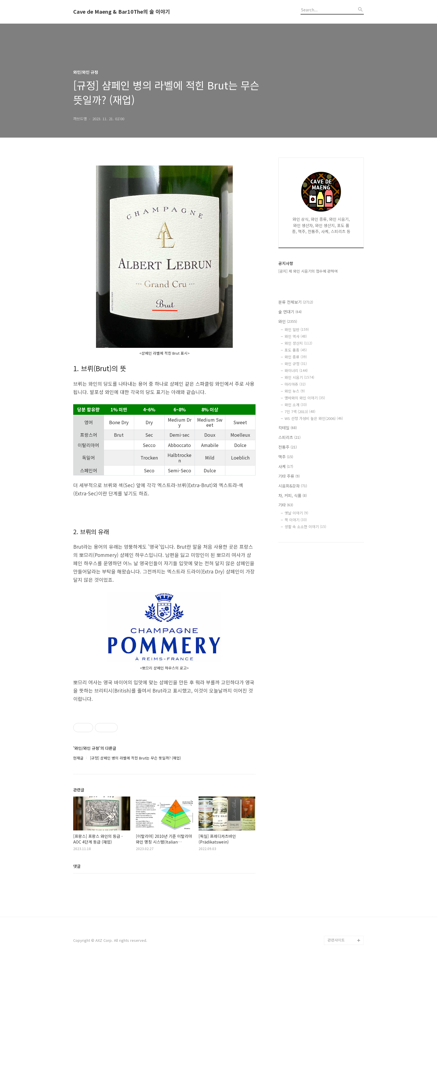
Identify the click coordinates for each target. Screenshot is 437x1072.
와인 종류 (296, 357)
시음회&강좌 (292, 486)
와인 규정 (296, 363)
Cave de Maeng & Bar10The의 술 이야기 (121, 12)
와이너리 (296, 370)
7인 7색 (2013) (300, 411)
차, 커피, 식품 (292, 495)
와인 (287, 321)
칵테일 (287, 427)
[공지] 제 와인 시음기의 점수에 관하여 (308, 271)
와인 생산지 (298, 343)
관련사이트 (336, 1049)
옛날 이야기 (296, 513)
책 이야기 (296, 519)
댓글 (77, 975)
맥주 (285, 457)
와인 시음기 (299, 377)
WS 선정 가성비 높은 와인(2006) (314, 418)
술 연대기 (290, 312)
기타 (285, 505)
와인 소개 (296, 404)
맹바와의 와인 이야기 (305, 398)
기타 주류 (289, 476)
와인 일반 (297, 329)
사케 (285, 466)
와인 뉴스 (295, 391)
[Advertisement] (164, 918)
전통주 (287, 447)
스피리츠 (289, 437)
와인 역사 (296, 336)
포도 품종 (296, 350)
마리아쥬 (295, 384)
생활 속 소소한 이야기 (305, 526)
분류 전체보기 (295, 302)
